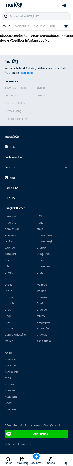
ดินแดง (9, 260)
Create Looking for (16, 118)
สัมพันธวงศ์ (12, 371)
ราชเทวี (41, 315)
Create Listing (13, 111)
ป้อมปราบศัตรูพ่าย (15, 334)
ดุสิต (7, 266)
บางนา (8, 291)
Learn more (26, 72)
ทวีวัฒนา (42, 216)
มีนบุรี (40, 303)
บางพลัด (10, 303)
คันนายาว (10, 235)
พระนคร (41, 291)
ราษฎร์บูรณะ (44, 322)
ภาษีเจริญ (42, 297)
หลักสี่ (8, 403)
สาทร (8, 378)
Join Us (41, 95)
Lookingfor (11, 95)
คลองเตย (10, 216)
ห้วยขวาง (10, 409)
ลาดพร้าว (42, 334)
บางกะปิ (41, 247)
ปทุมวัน (9, 322)
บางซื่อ (9, 284)
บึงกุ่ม (8, 315)
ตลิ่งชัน (9, 272)
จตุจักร (9, 241)
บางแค (41, 272)
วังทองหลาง (44, 340)
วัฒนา (8, 353)
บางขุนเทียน (44, 253)
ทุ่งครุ (40, 222)
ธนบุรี (40, 228)
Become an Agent (15, 87)
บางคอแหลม (44, 266)
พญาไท (9, 340)
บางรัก (8, 309)
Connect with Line (15, 103)
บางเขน (41, 260)
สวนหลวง (11, 359)
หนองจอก (11, 396)
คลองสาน (10, 222)
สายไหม (9, 384)
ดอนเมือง (10, 253)
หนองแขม (11, 390)
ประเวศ (9, 328)
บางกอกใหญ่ (44, 241)
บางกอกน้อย (44, 235)
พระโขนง (42, 284)
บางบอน (10, 297)
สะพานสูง (10, 365)
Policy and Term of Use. (19, 444)
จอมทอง (10, 247)
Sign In (41, 87)
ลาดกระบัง (43, 328)
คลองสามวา (12, 228)
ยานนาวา (42, 309)
